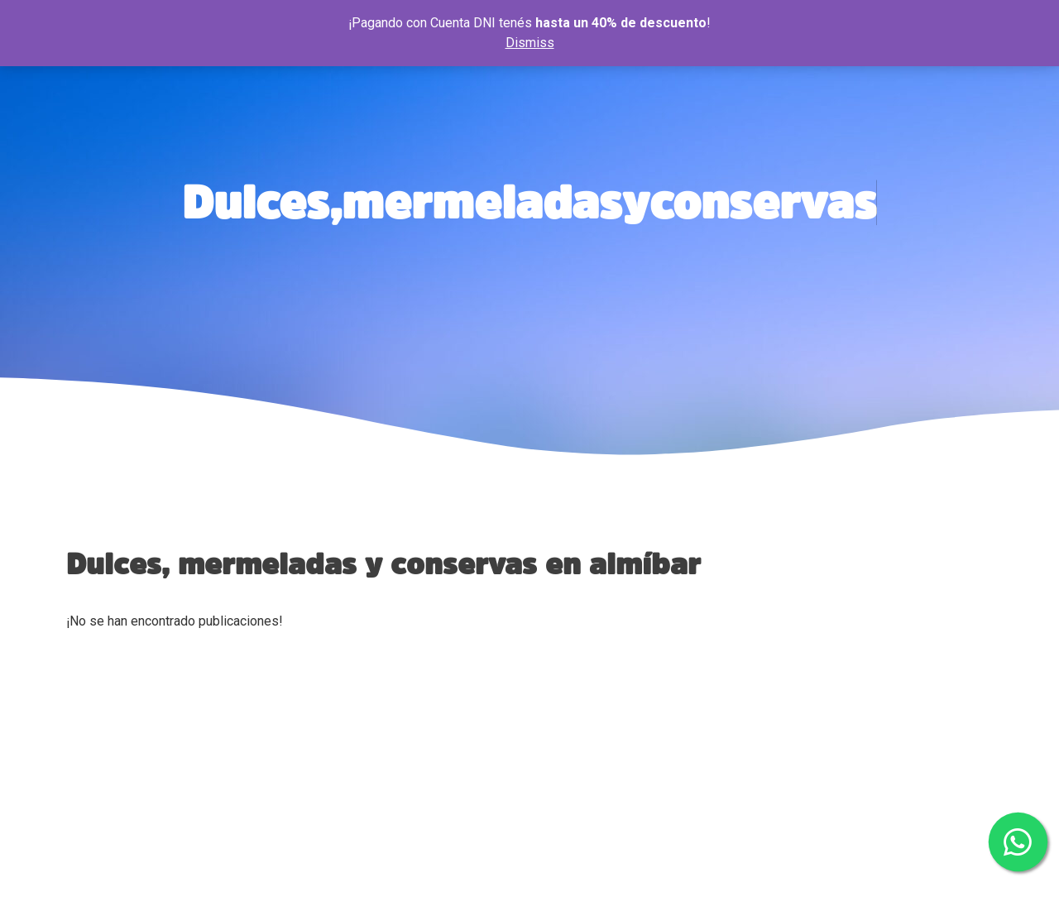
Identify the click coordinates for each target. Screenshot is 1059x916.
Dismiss (530, 42)
